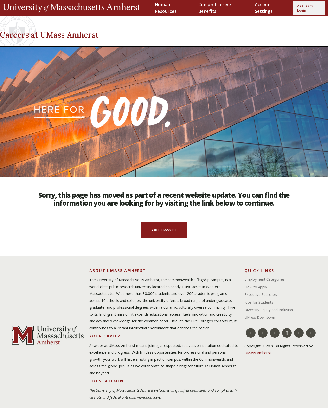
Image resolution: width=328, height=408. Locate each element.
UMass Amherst (257, 352)
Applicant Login (305, 8)
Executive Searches (260, 294)
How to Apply (255, 287)
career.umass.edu (164, 230)
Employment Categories (264, 279)
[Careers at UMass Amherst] (78, 34)
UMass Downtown (259, 317)
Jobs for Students (258, 302)
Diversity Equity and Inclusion (268, 309)
